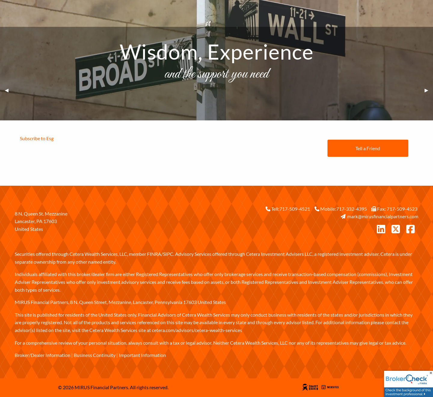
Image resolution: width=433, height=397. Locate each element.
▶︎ (429, 90)
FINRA (154, 254)
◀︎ (9, 90)
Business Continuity (94, 355)
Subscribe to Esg (37, 138)
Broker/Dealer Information (42, 355)
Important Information (142, 355)
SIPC (168, 254)
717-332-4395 (351, 209)
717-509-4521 (294, 209)
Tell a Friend (367, 148)
